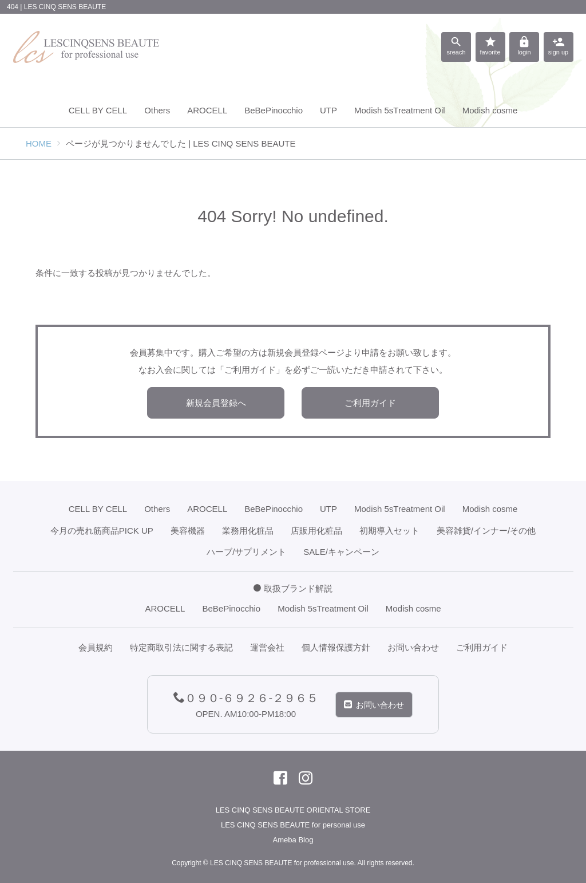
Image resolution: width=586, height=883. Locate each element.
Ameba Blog (293, 839)
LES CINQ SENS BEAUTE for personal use (293, 825)
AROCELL (207, 110)
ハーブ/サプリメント (246, 551)
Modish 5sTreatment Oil (399, 110)
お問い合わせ (413, 647)
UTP (328, 110)
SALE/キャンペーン (341, 551)
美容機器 (188, 530)
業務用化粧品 (248, 530)
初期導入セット (389, 530)
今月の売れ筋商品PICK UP (101, 530)
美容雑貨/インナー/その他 (486, 530)
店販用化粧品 (316, 530)
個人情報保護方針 (336, 647)
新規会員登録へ (216, 403)
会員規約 (95, 647)
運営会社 (267, 647)
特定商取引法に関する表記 (181, 647)
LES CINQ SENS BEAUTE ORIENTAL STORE (293, 810)
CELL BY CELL (98, 110)
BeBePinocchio (273, 110)
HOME (39, 143)
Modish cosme (490, 110)
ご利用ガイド (370, 403)
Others (157, 110)
